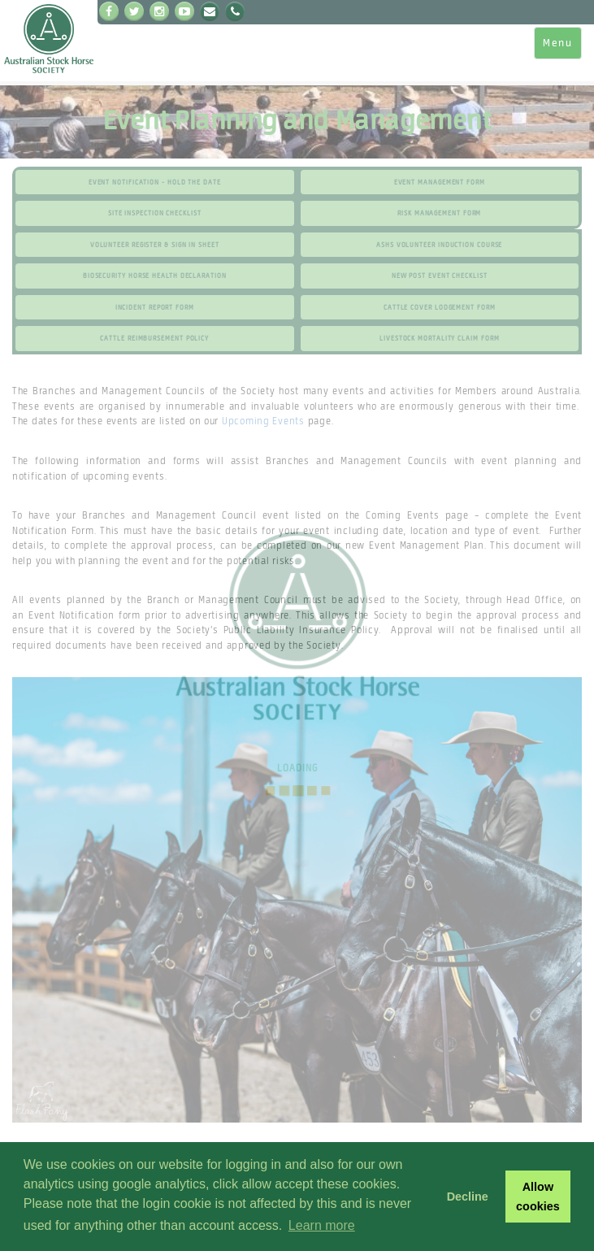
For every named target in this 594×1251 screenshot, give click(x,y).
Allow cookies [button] (538, 1196)
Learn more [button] (321, 1225)
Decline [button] (467, 1196)
